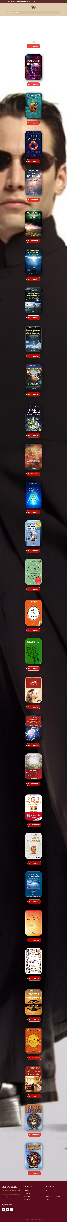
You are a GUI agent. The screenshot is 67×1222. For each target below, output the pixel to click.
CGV (47, 1193)
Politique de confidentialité (53, 1196)
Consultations (27, 1190)
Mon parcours (27, 1199)
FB (3, 1209)
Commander (33, 46)
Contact (48, 1199)
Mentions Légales (50, 1190)
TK (12, 1209)
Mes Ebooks (27, 1196)
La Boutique (27, 1193)
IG (7, 1209)
